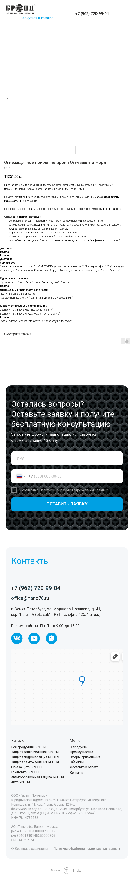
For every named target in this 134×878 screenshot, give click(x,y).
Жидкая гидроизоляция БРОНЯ (35, 757)
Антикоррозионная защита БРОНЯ (37, 777)
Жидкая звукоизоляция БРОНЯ (35, 762)
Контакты (77, 773)
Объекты (77, 762)
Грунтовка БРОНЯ (25, 772)
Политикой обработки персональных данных (73, 490)
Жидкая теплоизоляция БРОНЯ (35, 752)
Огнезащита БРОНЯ (26, 767)
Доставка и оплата (84, 767)
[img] (21, 9)
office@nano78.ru (30, 598)
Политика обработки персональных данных (86, 849)
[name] (67, 458)
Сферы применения (85, 757)
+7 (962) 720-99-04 (92, 13)
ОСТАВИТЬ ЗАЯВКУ (67, 504)
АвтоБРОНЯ (20, 782)
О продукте (78, 747)
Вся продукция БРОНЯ (28, 747)
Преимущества (81, 752)
